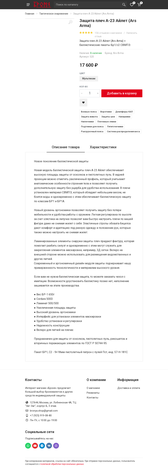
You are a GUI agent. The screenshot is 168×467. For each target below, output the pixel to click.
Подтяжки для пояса (92, 126)
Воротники (106, 111)
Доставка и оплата (128, 388)
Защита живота (89, 116)
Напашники (124, 116)
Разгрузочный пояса (92, 131)
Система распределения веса (123, 131)
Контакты (92, 397)
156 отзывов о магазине (109, 33)
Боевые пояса (89, 111)
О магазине (93, 388)
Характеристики (103, 147)
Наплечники (87, 121)
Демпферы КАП (124, 111)
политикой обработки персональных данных (62, 464)
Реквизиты (93, 392)
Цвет (82, 73)
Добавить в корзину (122, 93)
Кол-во (83, 86)
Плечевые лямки (106, 121)
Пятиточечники (115, 126)
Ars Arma (118, 53)
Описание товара (66, 147)
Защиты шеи (108, 116)
